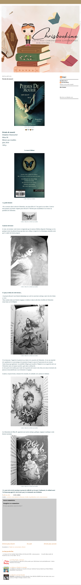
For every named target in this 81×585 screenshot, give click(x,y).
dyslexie (17, 497)
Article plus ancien (50, 544)
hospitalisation (32, 497)
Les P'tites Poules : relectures (17, 560)
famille (26, 497)
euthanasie (22, 497)
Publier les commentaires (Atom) (17, 547)
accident (9, 497)
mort (38, 497)
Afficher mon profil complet (66, 84)
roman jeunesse (43, 497)
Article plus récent (8, 544)
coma (12, 497)
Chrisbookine (65, 82)
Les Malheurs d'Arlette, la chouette (18, 567)
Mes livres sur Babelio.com (66, 97)
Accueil (29, 544)
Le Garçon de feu (7, 551)
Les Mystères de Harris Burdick (17, 575)
